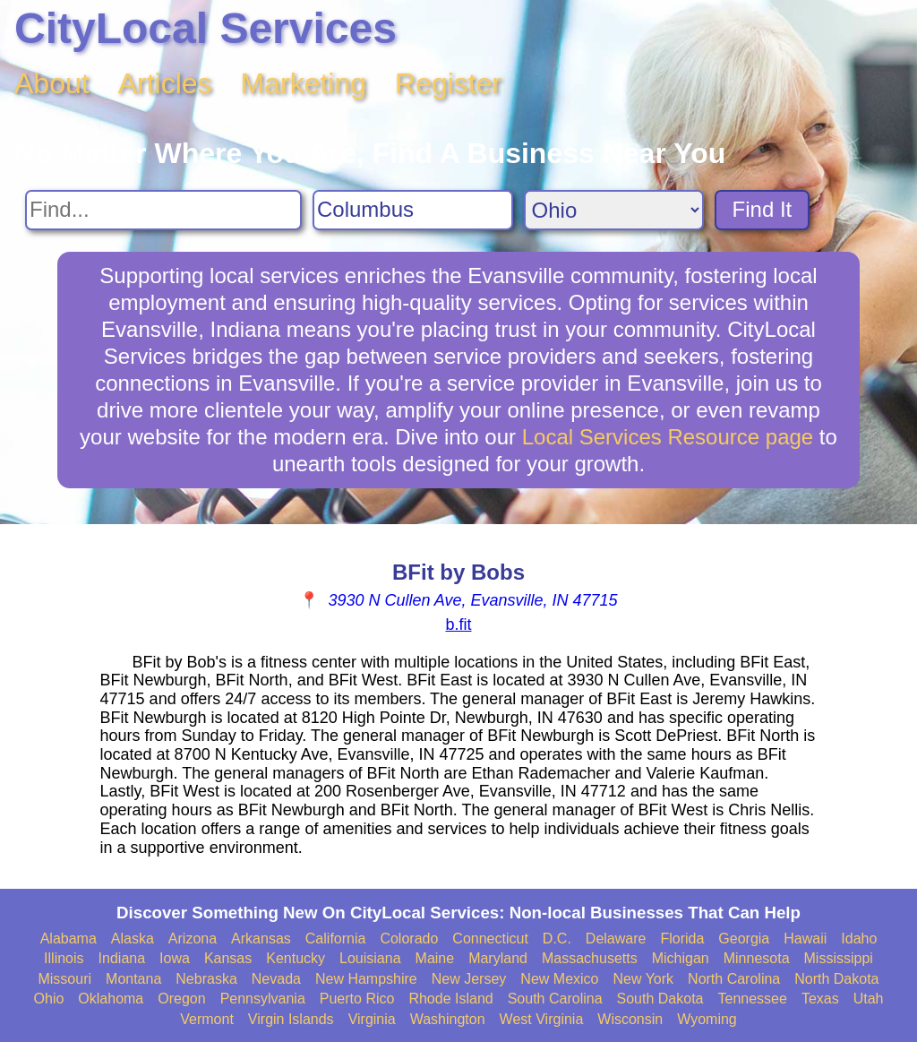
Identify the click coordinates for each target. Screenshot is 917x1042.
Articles (165, 83)
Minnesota (757, 958)
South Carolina (555, 998)
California (335, 938)
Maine (435, 958)
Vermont (207, 1019)
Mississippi (838, 958)
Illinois (63, 958)
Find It (763, 209)
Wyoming (707, 1019)
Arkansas (261, 938)
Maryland (497, 958)
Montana (133, 978)
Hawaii (805, 938)
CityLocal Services (205, 28)
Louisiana (370, 958)
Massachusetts (590, 958)
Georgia (743, 938)
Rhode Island (450, 998)
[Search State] (614, 210)
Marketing (304, 83)
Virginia (372, 1019)
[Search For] (163, 210)
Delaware (616, 938)
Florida (682, 938)
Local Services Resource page (668, 437)
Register (448, 83)
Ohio (49, 998)
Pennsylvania (262, 998)
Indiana (122, 958)
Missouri (64, 978)
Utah (868, 998)
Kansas (228, 958)
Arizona (192, 938)
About (52, 83)
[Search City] (413, 210)
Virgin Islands (291, 1019)
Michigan (680, 958)
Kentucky (295, 958)
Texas (820, 998)
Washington (447, 1019)
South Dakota (660, 998)
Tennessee (751, 998)
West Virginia (542, 1019)
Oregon (181, 998)
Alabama (68, 938)
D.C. (557, 938)
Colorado (409, 938)
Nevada (276, 978)
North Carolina (734, 978)
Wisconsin (630, 1019)
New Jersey (469, 978)
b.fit (458, 624)
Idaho (859, 938)
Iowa (174, 958)
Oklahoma (110, 998)
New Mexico (559, 978)
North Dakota (836, 978)
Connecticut (490, 938)
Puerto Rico (357, 998)
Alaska (132, 938)
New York (643, 978)
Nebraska (206, 978)
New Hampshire (366, 978)
